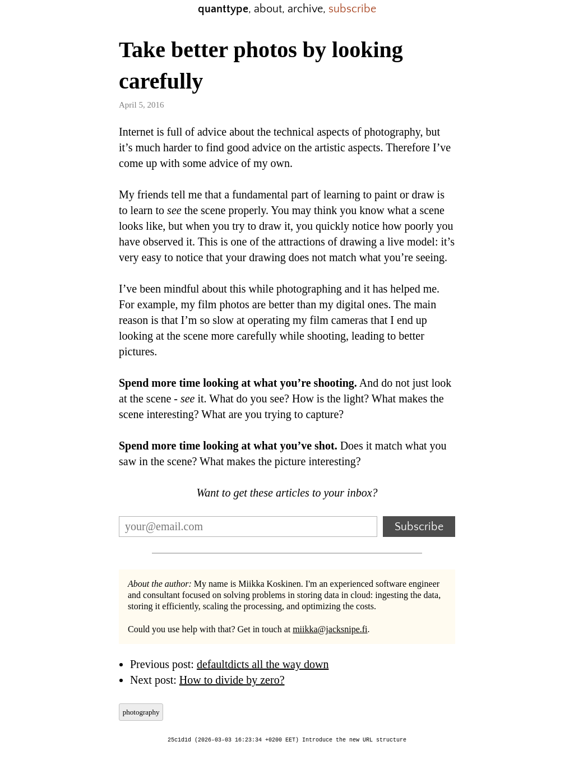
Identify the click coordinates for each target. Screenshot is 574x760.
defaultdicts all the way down (263, 664)
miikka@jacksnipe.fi (330, 629)
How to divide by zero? (232, 680)
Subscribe (419, 527)
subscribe (352, 9)
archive (305, 9)
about (268, 9)
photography (141, 712)
